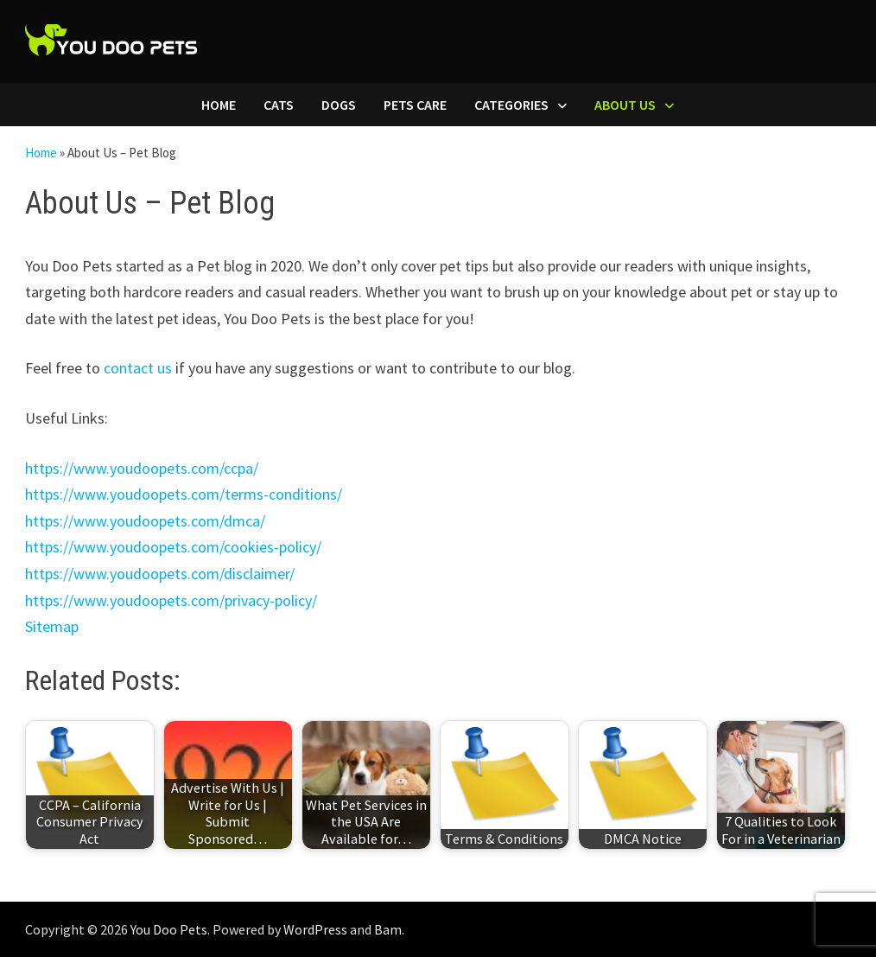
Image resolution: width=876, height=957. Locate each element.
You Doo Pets (168, 929)
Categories (511, 104)
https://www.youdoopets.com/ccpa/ (141, 468)
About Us (625, 104)
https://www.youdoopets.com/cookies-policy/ (173, 547)
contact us (138, 368)
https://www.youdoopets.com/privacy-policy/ (171, 600)
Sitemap (52, 626)
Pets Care (415, 104)
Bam (388, 929)
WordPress (315, 929)
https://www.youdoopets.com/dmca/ (145, 521)
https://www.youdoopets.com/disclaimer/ (160, 574)
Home (218, 104)
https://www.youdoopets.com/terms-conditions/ (183, 494)
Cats (278, 104)
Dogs (338, 104)
